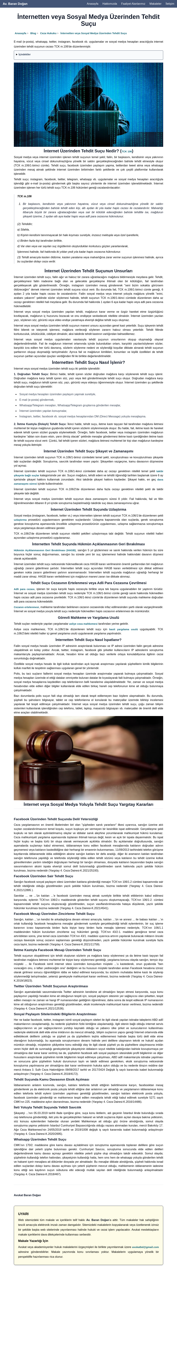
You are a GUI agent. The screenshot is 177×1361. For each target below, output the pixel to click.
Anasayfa (92, 3)
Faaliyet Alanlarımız (133, 3)
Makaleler (155, 3)
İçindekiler (25, 54)
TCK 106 (127, 151)
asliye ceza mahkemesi (83, 623)
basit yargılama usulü (123, 629)
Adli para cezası (24, 589)
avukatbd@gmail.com (145, 1247)
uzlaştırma (20, 519)
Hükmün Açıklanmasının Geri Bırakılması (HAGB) (45, 550)
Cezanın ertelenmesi (26, 607)
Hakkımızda (110, 3)
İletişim (170, 3)
